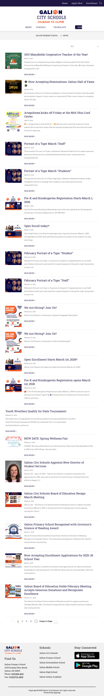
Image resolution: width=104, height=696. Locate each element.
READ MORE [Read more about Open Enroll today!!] (29, 246)
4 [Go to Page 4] (30, 621)
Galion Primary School (47, 35)
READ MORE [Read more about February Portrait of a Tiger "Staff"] (29, 300)
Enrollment (91, 3)
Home (65, 3)
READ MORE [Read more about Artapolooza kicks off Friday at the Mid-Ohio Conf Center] (29, 136)
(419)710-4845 (17, 677)
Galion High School (48, 672)
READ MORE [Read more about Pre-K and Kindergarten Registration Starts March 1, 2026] (29, 219)
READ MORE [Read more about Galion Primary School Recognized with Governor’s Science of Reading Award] (29, 548)
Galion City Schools (49, 653)
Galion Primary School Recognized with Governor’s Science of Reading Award (57, 526)
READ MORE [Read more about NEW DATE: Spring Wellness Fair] (29, 455)
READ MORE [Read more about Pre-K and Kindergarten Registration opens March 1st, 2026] (29, 404)
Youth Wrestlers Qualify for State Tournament (35, 411)
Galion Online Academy (51, 677)
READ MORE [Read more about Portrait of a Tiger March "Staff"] (29, 164)
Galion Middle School (49, 667)
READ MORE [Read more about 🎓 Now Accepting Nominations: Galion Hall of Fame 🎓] (29, 105)
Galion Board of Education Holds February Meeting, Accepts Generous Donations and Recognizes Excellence (58, 590)
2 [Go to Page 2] (22, 621)
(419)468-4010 (17, 674)
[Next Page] (36, 621)
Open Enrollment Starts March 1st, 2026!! (50, 359)
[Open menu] (27, 27)
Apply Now (77, 3)
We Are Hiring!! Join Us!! (40, 308)
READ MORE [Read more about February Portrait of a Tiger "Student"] (29, 273)
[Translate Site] (61, 27)
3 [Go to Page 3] (26, 621)
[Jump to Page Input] (55, 621)
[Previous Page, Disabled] (13, 621)
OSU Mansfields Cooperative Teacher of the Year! (56, 54)
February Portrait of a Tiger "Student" (48, 253)
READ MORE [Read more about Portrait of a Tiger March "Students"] (29, 191)
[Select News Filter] (84, 46)
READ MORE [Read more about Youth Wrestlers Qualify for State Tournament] (11, 431)
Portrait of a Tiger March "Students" (47, 171)
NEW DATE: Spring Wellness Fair (46, 438)
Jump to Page (45, 621)
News (65, 35)
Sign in (80, 27)
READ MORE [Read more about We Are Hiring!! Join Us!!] (29, 321)
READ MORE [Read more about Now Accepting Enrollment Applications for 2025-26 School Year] (29, 579)
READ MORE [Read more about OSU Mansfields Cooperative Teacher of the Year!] (29, 74)
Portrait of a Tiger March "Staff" (45, 144)
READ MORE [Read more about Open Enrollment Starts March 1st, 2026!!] (29, 373)
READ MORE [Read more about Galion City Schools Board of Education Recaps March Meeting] (29, 517)
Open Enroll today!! (36, 226)
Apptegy (57, 692)
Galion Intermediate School (52, 662)
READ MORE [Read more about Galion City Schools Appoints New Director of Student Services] (29, 486)
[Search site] (100, 3)
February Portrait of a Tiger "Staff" (46, 280)
